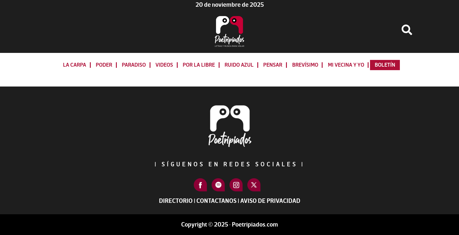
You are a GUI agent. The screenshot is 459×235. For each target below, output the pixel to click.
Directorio (176, 201)
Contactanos (216, 201)
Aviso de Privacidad (270, 201)
